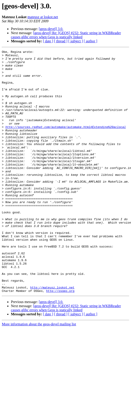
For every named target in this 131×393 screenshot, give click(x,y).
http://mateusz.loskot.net (52, 335)
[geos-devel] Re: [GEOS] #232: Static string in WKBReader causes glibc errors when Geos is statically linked (66, 35)
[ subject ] (75, 41)
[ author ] (90, 41)
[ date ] (48, 41)
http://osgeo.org (60, 339)
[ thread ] (60, 41)
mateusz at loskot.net (42, 17)
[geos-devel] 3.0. (51, 29)
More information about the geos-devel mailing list (39, 373)
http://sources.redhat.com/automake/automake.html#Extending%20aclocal (65, 142)
